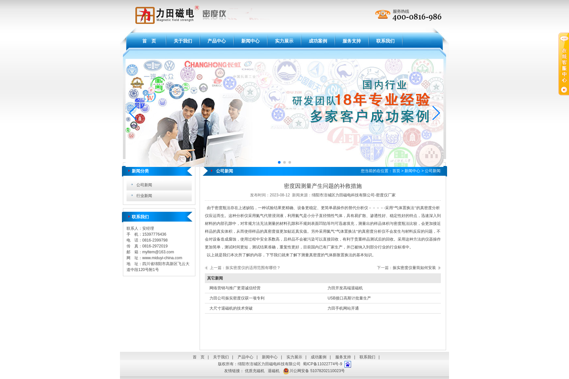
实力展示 (284, 41)
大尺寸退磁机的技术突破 (231, 308)
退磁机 (274, 371)
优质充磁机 (255, 371)
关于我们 (183, 41)
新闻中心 (250, 41)
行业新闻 (144, 195)
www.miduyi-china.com (162, 258)
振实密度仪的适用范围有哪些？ (253, 267)
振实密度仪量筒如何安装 (414, 267)
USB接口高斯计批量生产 (349, 298)
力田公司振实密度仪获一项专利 (237, 298)
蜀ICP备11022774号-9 (322, 364)
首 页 (149, 41)
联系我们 (385, 41)
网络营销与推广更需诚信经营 (235, 288)
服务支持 (352, 41)
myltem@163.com (158, 252)
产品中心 (216, 41)
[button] (133, 113)
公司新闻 (144, 185)
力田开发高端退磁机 (345, 288)
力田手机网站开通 (343, 308)
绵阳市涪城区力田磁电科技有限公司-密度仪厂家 (354, 195)
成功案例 (318, 41)
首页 (396, 171)
